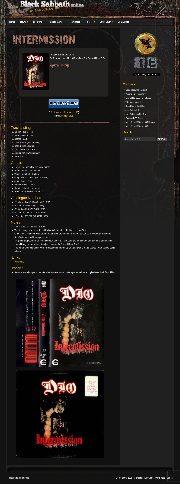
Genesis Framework (143, 478)
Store (90, 22)
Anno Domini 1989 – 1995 (137, 126)
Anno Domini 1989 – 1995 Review (140, 122)
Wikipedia (19, 262)
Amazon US (59, 112)
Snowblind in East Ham (136, 106)
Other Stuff (105, 22)
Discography (56, 22)
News (23, 22)
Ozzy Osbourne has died (136, 90)
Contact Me (123, 22)
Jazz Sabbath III (132, 110)
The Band (38, 22)
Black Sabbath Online (88, 9)
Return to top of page (19, 478)
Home (12, 22)
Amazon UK (72, 112)
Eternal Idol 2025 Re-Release (138, 98)
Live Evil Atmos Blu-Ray (136, 114)
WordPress (160, 478)
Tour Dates (75, 22)
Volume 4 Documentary (136, 94)
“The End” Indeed (133, 102)
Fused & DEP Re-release (136, 118)
